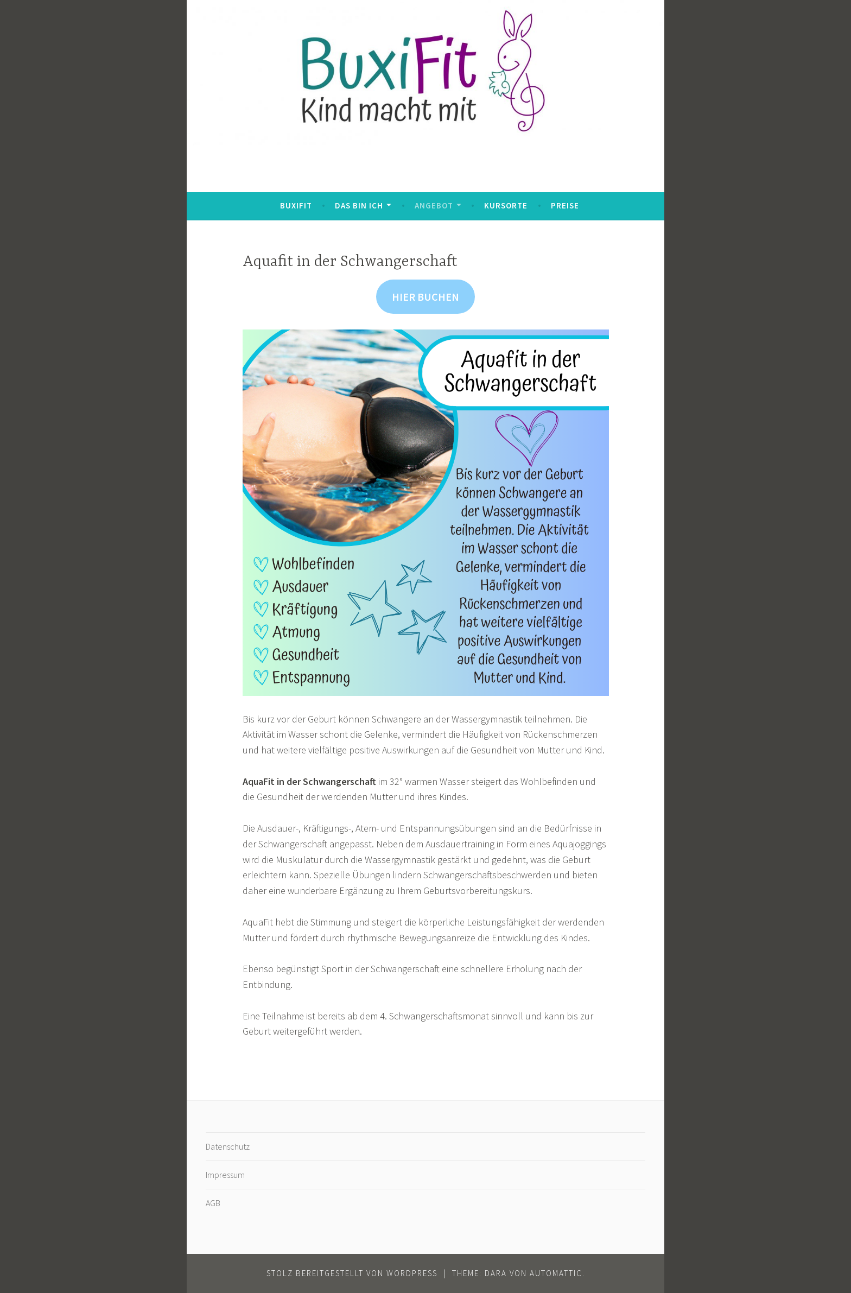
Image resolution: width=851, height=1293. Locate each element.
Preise (565, 205)
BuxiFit (296, 205)
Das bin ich (359, 205)
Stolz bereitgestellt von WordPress (351, 1273)
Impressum (225, 1174)
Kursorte (506, 205)
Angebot (434, 205)
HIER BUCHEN (425, 296)
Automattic (556, 1273)
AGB (213, 1202)
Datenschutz (228, 1146)
